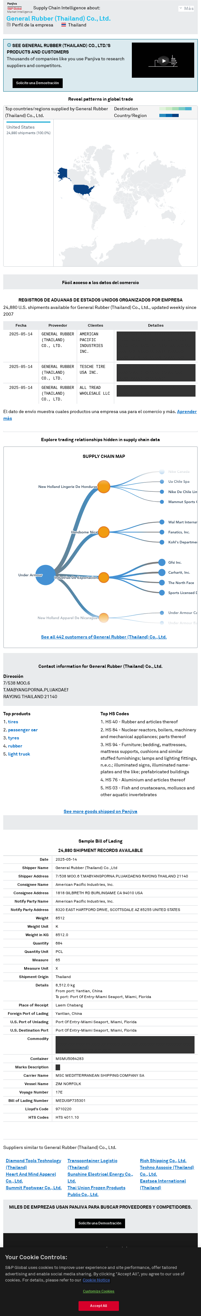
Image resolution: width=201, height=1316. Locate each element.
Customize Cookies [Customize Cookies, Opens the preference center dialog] (99, 1291)
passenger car (23, 730)
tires (13, 722)
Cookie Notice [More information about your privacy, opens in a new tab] (96, 1281)
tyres (13, 738)
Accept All (98, 1306)
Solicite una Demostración (37, 83)
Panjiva (19, 7)
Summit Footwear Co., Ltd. (34, 1188)
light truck (19, 754)
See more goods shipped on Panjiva (100, 811)
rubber (15, 746)
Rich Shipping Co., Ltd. (163, 1161)
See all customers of (104, 637)
